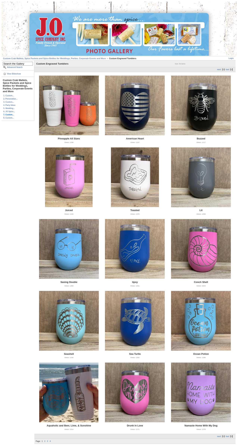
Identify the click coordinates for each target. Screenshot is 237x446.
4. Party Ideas (9, 105)
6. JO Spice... (9, 111)
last (227, 69)
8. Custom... (8, 118)
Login (231, 58)
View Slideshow (14, 74)
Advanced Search (15, 67)
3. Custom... (8, 102)
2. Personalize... (10, 99)
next (219, 69)
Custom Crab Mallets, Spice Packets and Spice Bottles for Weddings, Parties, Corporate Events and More (54, 58)
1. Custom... (8, 96)
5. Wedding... (9, 108)
